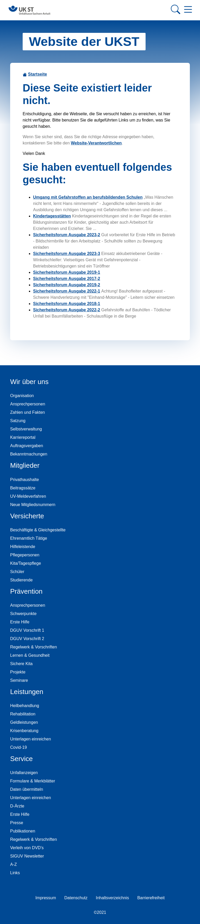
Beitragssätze (22, 488)
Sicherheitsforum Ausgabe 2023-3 (66, 253)
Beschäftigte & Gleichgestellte (38, 530)
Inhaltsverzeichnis (112, 898)
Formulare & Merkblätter (32, 781)
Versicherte (27, 516)
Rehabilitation (22, 714)
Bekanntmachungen (28, 454)
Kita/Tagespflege (25, 563)
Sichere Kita (21, 663)
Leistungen (26, 692)
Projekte (18, 672)
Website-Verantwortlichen (96, 143)
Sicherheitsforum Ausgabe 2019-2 (66, 285)
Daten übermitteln (26, 789)
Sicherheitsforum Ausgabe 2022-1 (66, 291)
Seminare (19, 680)
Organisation (22, 395)
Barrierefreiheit (151, 898)
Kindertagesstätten (52, 216)
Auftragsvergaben (26, 445)
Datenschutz (76, 898)
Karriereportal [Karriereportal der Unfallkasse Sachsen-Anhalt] (22, 437)
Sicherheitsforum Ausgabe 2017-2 (66, 278)
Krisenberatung (24, 730)
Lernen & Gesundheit (29, 655)
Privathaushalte (24, 479)
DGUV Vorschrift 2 (27, 638)
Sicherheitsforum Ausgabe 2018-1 (66, 303)
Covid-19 (18, 747)
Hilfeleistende (22, 546)
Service (21, 759)
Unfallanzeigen (24, 772)
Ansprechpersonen (27, 404)
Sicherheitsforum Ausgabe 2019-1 (66, 272)
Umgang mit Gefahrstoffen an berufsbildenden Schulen (87, 197)
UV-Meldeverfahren (28, 496)
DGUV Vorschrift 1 (27, 630)
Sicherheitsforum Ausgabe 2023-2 (66, 235)
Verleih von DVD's (26, 848)
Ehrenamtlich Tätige (28, 538)
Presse (16, 822)
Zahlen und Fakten (27, 412)
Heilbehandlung (24, 705)
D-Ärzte (17, 806)
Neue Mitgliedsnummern (32, 504)
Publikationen (22, 831)
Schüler (17, 571)
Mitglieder (25, 465)
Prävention (26, 591)
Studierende (21, 580)
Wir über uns (29, 382)
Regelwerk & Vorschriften (33, 647)
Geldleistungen (24, 722)
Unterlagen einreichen (30, 739)
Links (15, 873)
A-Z (13, 864)
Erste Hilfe (19, 622)
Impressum (45, 898)
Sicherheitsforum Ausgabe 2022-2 (66, 310)
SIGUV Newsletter (27, 856)
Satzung (18, 420)
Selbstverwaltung (26, 429)
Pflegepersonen (24, 555)
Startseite (37, 74)
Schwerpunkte (23, 613)
